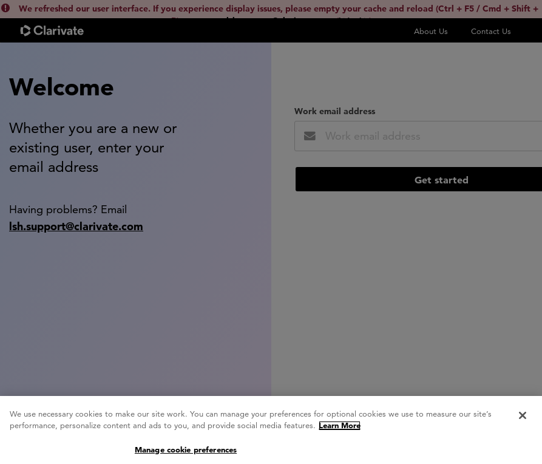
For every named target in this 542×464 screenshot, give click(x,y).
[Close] (522, 418)
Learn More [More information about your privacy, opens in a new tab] (340, 428)
